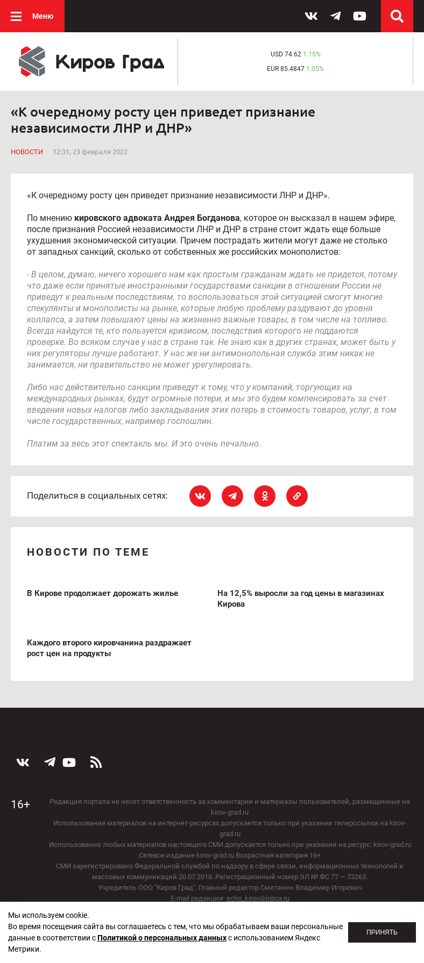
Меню (42, 16)
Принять (382, 932)
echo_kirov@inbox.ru (258, 898)
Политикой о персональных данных (162, 937)
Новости (27, 152)
